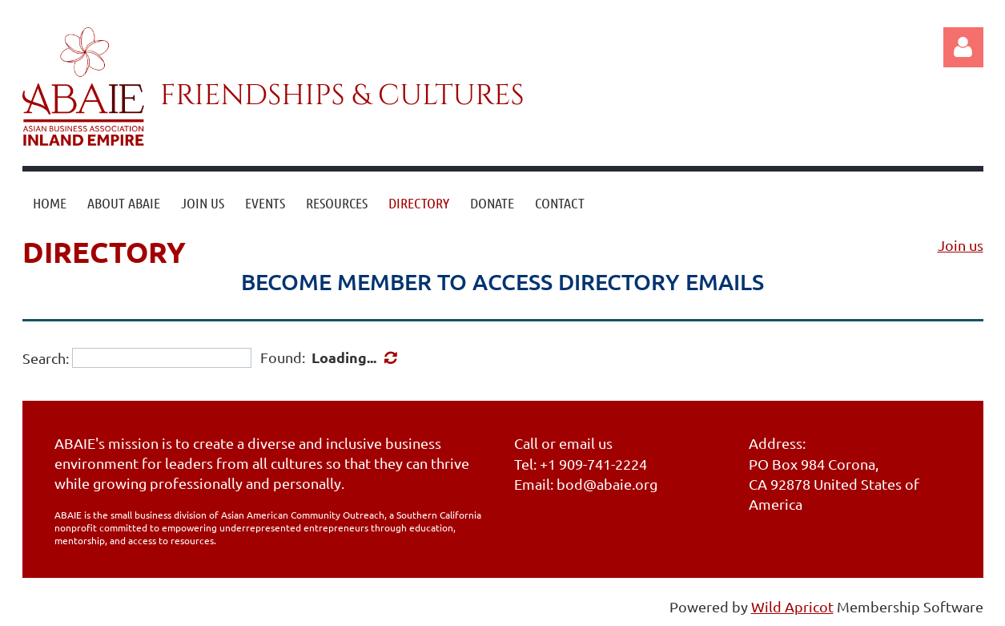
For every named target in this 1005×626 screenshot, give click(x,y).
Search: (45, 357)
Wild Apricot (792, 606)
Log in (963, 47)
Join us (960, 244)
